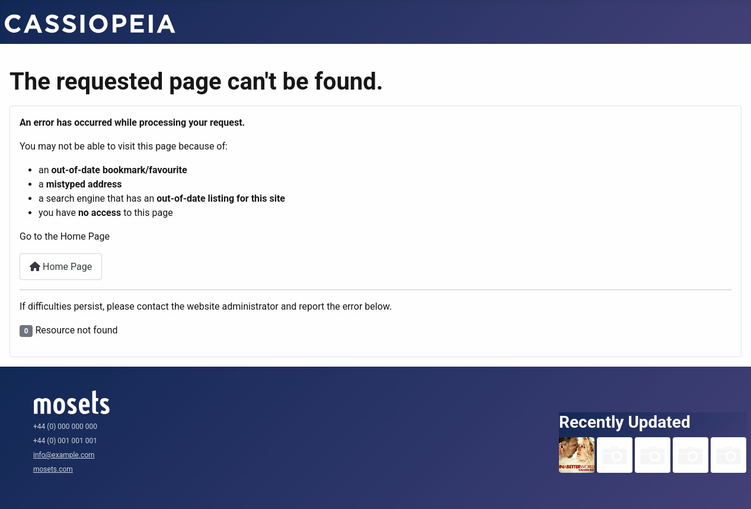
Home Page (61, 266)
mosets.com (53, 469)
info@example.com (64, 455)
